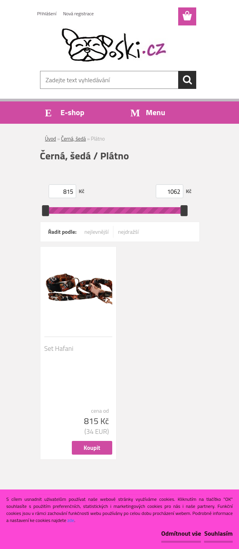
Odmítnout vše (181, 533)
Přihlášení (47, 13)
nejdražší (128, 232)
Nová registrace (78, 13)
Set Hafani (58, 348)
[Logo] (115, 45)
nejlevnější (96, 232)
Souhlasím (218, 533)
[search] (187, 80)
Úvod (50, 139)
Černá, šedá (73, 139)
